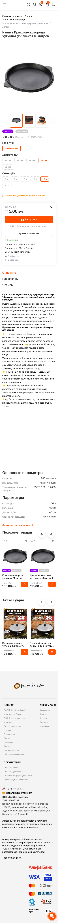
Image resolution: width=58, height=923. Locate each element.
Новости (43, 718)
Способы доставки (12, 771)
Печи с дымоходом (12, 726)
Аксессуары (9, 734)
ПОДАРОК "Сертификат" (15, 710)
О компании (44, 710)
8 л (15, 179)
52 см (8, 167)
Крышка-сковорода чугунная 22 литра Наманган (13, 576)
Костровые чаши (11, 750)
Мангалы (8, 722)
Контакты (43, 722)
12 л (35, 179)
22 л (7, 185)
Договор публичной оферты (16, 779)
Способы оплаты (11, 767)
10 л (25, 179)
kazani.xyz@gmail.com (17, 792)
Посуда (7, 738)
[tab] (29, 273)
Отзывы (43, 714)
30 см (20, 160)
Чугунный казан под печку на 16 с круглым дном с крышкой (42, 644)
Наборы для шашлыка (14, 754)
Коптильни (8, 742)
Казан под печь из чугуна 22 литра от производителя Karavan (14, 644)
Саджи (7, 746)
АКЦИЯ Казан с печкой (14, 718)
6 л (6, 179)
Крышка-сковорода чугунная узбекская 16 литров (42, 576)
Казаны (7, 730)
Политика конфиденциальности (18, 775)
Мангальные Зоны (12, 714)
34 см (8, 160)
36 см (32, 160)
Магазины (44, 726)
